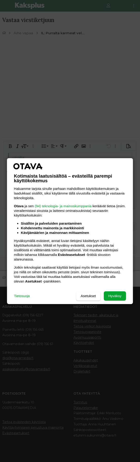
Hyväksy (115, 296)
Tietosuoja (22, 296)
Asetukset (88, 296)
